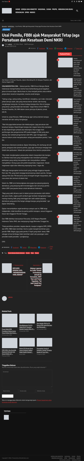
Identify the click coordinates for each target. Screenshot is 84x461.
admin (10, 44)
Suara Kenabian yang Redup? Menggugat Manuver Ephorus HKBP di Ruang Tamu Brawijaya (78, 104)
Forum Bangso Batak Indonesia (16, 253)
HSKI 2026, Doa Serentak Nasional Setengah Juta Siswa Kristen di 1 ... (9, 352)
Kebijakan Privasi (76, 460)
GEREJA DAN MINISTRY (29, 9)
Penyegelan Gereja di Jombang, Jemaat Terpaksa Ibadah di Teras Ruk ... (44, 350)
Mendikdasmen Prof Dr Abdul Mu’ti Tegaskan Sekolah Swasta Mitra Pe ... (27, 327)
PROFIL (54, 9)
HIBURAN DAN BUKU (65, 9)
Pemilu (27, 253)
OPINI (27, 12)
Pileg (32, 253)
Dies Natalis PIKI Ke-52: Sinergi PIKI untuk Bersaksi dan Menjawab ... (44, 325)
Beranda (4, 26)
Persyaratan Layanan (65, 460)
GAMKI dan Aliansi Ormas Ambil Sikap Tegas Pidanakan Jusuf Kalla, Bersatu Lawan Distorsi (78, 223)
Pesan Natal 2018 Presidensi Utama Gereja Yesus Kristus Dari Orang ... (9, 331)
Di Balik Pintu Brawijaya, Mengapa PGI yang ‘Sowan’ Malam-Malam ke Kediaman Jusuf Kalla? (77, 184)
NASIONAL (41, 9)
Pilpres (37, 253)
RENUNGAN (20, 12)
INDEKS (32, 12)
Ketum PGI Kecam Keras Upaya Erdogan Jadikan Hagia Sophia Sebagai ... (26, 350)
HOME (18, 9)
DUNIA (48, 9)
